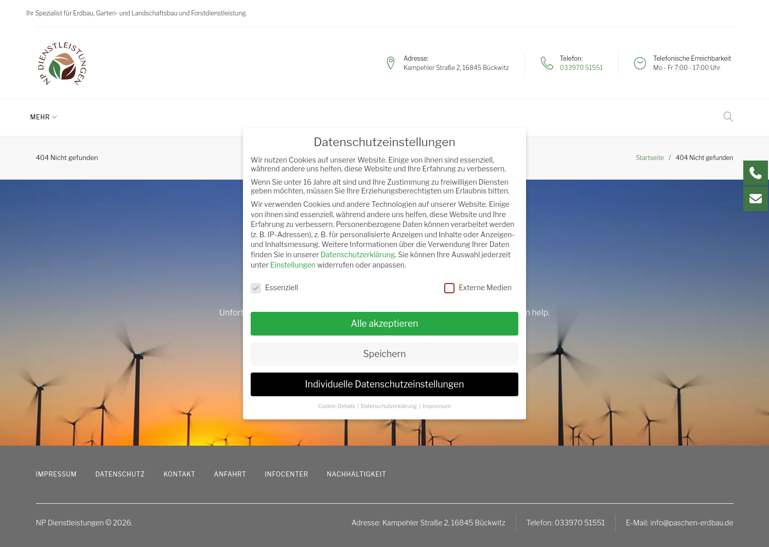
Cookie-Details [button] (337, 406)
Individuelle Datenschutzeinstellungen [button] (384, 384)
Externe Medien (478, 287)
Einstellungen (293, 264)
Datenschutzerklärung (358, 254)
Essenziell (274, 287)
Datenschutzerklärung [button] (389, 406)
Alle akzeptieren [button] (384, 323)
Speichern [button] (384, 353)
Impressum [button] (437, 406)
